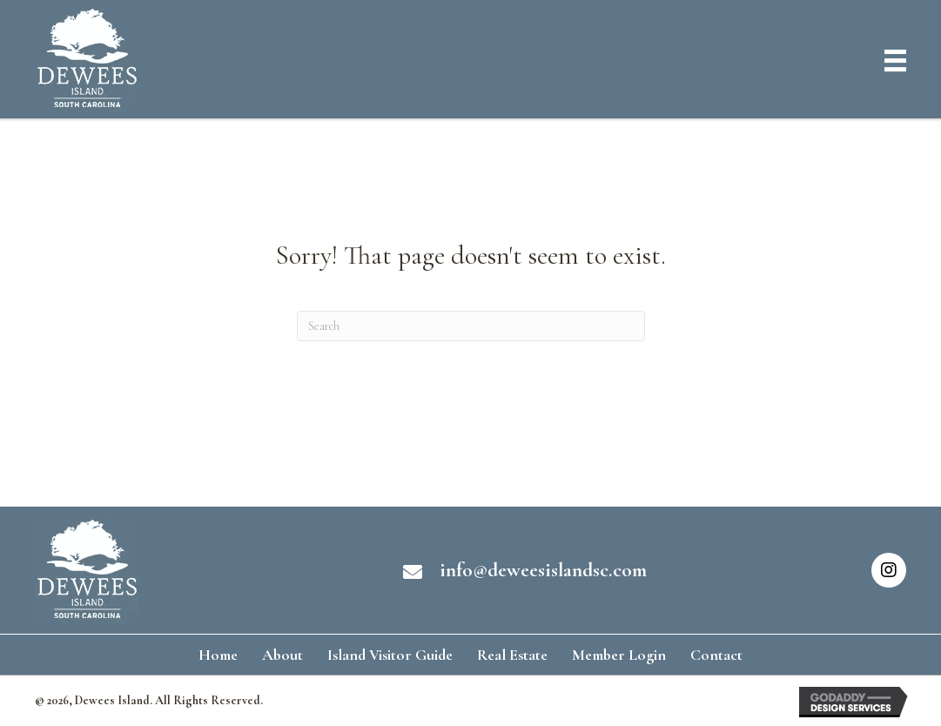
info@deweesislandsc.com (543, 570)
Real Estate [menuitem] (512, 654)
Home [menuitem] (218, 654)
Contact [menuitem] (716, 654)
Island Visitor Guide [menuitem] (390, 654)
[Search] (471, 326)
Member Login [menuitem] (619, 654)
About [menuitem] (282, 654)
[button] (888, 570)
